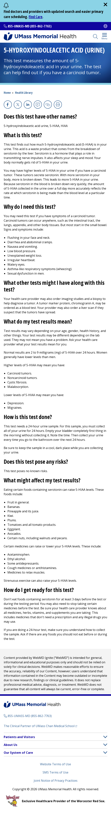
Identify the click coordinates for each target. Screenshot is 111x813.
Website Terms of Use (55, 764)
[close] (105, 4)
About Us (10, 745)
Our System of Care (18, 753)
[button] (105, 737)
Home (7, 93)
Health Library (23, 93)
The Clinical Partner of (40, 726)
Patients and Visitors (19, 737)
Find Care (35, 16)
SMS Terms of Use (55, 772)
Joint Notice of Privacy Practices (55, 781)
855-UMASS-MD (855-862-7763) (30, 26)
